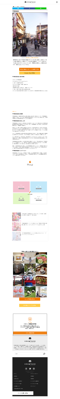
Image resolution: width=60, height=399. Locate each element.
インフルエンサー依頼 (17, 386)
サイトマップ (33, 388)
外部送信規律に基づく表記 (18, 391)
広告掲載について (17, 388)
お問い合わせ (16, 381)
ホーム (15, 376)
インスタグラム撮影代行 (35, 383)
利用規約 (32, 378)
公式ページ (14, 111)
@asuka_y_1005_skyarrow (32, 57)
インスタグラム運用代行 (18, 383)
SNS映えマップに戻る (29, 308)
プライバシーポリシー (34, 376)
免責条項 (32, 381)
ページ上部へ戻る (30, 395)
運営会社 (15, 378)
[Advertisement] (30, 101)
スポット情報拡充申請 (30, 350)
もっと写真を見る (30, 301)
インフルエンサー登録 (34, 386)
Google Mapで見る (30, 73)
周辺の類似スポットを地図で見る (29, 69)
